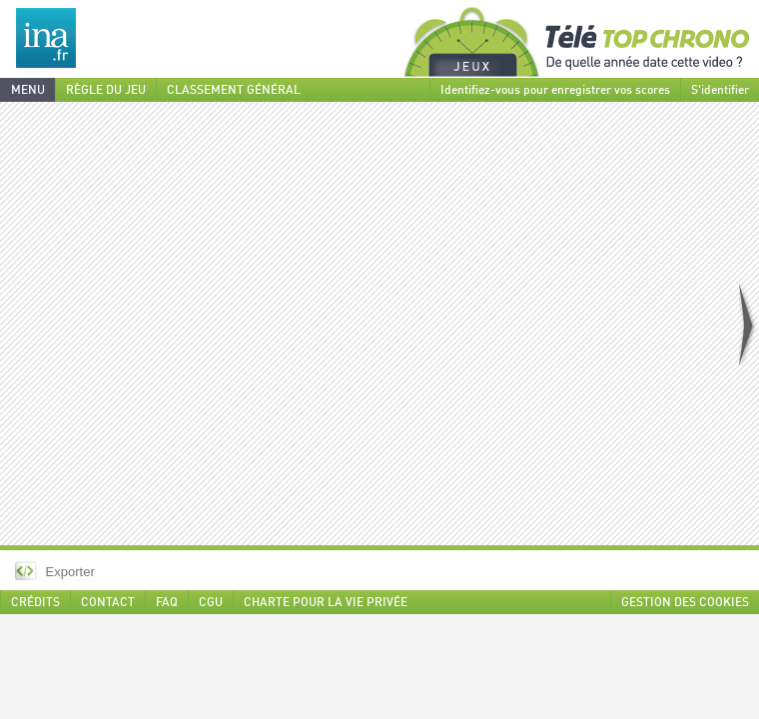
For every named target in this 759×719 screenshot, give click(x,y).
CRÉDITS (35, 603)
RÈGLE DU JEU (106, 91)
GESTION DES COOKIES (685, 603)
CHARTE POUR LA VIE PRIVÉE (325, 603)
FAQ (167, 603)
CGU (211, 603)
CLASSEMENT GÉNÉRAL (234, 91)
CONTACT (108, 603)
